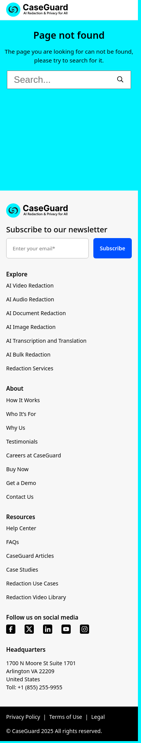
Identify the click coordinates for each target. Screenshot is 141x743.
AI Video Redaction (30, 285)
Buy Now (17, 469)
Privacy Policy (23, 716)
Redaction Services (29, 368)
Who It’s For (21, 414)
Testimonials (22, 441)
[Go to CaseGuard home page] (69, 210)
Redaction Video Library (36, 597)
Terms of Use (65, 716)
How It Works (23, 400)
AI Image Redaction (31, 326)
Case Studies (22, 569)
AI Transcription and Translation (46, 340)
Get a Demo (21, 483)
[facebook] (10, 629)
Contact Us (19, 496)
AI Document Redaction (36, 313)
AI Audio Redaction (30, 299)
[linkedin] (47, 629)
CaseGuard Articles (30, 555)
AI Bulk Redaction (28, 354)
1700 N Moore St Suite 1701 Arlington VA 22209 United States (41, 671)
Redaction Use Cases (32, 583)
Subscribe (112, 248)
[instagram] (84, 629)
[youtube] (66, 629)
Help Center (21, 528)
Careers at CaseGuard (33, 455)
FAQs (12, 542)
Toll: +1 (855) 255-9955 (34, 687)
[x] (29, 629)
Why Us (15, 427)
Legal (98, 716)
